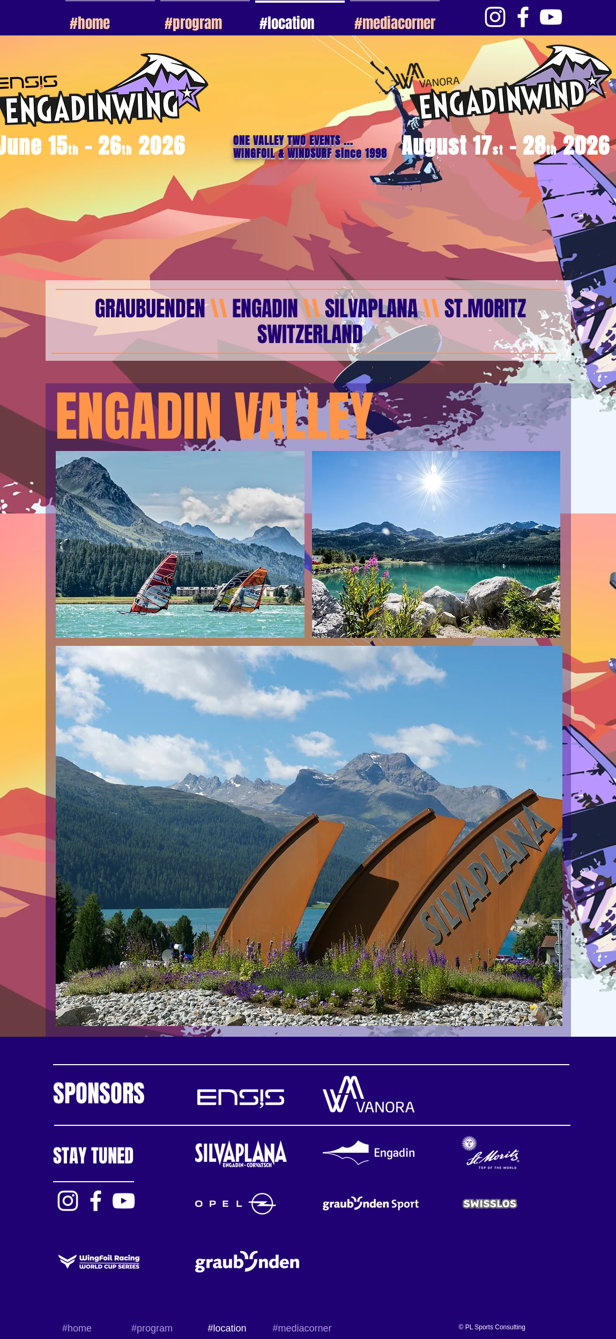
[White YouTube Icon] (551, 17)
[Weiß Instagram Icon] (495, 17)
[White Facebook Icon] (523, 17)
